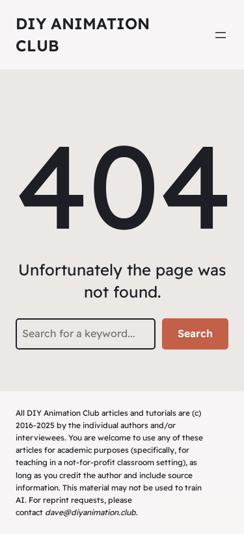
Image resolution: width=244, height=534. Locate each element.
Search (195, 333)
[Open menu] (220, 35)
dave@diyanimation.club (90, 512)
